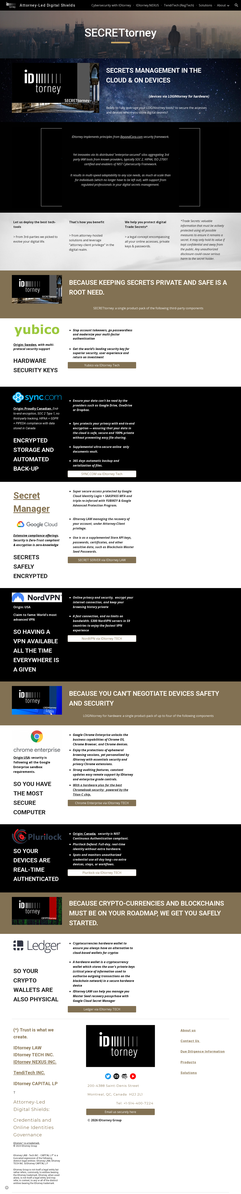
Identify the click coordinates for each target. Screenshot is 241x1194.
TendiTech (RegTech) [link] (179, 5)
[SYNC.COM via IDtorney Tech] (102, 474)
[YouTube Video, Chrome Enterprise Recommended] (185, 759)
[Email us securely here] (120, 1112)
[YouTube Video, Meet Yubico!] (185, 352)
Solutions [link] (205, 5)
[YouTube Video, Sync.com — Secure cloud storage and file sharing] (185, 421)
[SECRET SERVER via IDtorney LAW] (102, 560)
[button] (236, 5)
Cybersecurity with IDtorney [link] (111, 5)
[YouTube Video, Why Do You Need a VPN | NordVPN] (185, 622)
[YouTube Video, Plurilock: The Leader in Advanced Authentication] (185, 858)
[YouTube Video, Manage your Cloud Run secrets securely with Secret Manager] (185, 516)
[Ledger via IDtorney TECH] (102, 1009)
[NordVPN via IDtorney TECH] (102, 638)
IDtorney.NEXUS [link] (147, 5)
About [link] (221, 5)
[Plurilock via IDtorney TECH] (102, 873)
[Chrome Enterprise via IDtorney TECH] (102, 803)
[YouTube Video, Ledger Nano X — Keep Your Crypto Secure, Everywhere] (185, 968)
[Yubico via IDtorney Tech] (102, 365)
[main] (120, 34)
